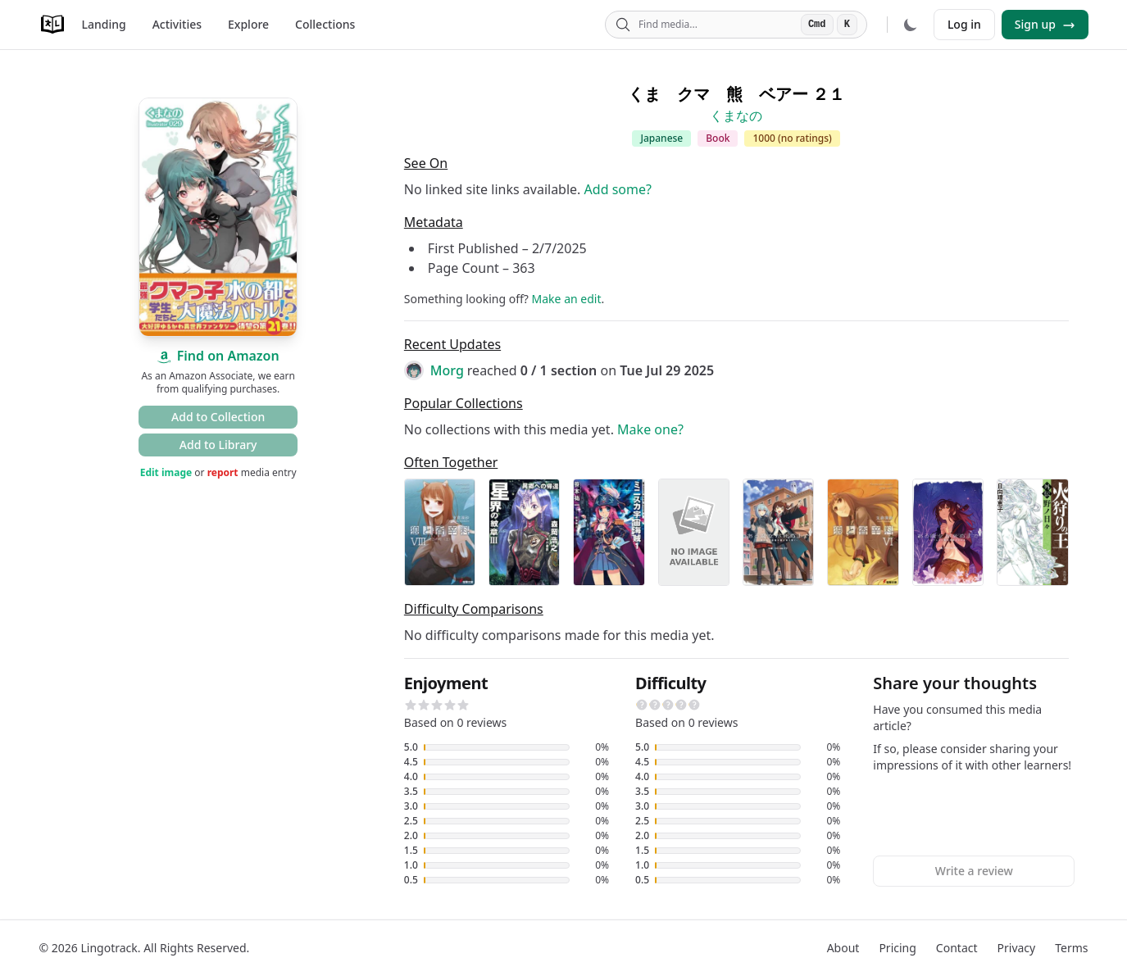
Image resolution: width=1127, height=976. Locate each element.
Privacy (1016, 948)
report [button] (223, 472)
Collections (325, 24)
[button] (410, 704)
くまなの (736, 116)
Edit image (166, 472)
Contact (957, 948)
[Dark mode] (910, 24)
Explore (248, 24)
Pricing (897, 948)
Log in (964, 24)
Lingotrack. (110, 948)
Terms (1071, 948)
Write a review (974, 870)
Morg (447, 370)
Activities (177, 24)
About (843, 948)
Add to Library (218, 444)
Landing (104, 24)
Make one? (650, 429)
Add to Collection (218, 416)
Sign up (1045, 24)
